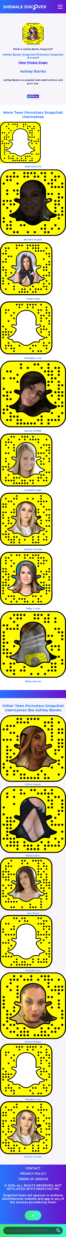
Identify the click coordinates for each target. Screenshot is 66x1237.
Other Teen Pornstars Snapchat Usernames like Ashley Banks (33, 708)
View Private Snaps (33, 62)
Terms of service (33, 1179)
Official (33, 96)
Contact (33, 1168)
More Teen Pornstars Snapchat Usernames (33, 114)
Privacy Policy (33, 1173)
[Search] (33, 1230)
